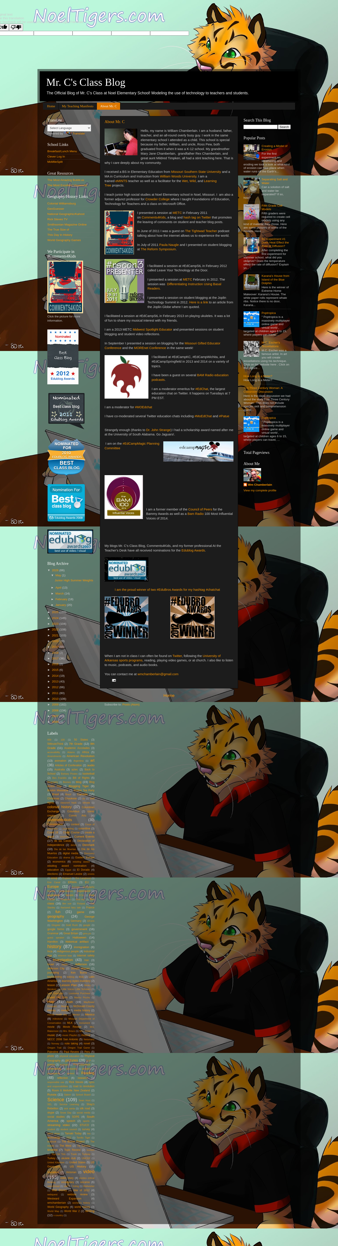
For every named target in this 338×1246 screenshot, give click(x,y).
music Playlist (69, 1035)
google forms (55, 929)
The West (65, 1145)
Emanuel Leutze (72, 873)
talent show (53, 1133)
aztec (74, 769)
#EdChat (201, 389)
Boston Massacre (57, 790)
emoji (54, 878)
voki (66, 1186)
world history (82, 1206)
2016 (55, 664)
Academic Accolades (77, 748)
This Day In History (59, 234)
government (79, 929)
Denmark (88, 845)
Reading (87, 1073)
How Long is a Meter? (258, 376)
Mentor (76, 1014)
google (86, 925)
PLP (88, 1060)
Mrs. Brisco (69, 1031)
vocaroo (85, 1182)
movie (50, 1026)
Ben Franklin (59, 778)
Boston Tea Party (84, 790)
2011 (55, 693)
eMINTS (121, 181)
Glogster (56, 925)
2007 (55, 716)
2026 (55, 570)
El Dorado (83, 869)
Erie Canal (53, 882)
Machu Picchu (82, 997)
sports (86, 1121)
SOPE (75, 1116)
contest (75, 824)
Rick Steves (76, 1082)
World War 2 (72, 1211)
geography (55, 916)
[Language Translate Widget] (69, 128)
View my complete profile (260, 490)
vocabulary (67, 1182)
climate (86, 802)
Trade (74, 1154)
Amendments (54, 756)
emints (90, 874)
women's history (81, 1202)
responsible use (55, 1082)
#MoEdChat (203, 416)
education (53, 869)
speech (71, 1120)
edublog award (81, 861)
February (61, 599)
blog (79, 782)
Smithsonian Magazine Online (67, 224)
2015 (55, 669)
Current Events (84, 836)
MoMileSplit (55, 161)
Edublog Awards (193, 550)
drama (66, 857)
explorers (53, 895)
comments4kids (59, 820)
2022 (55, 629)
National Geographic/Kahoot (66, 214)
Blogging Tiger (79, 786)
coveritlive (84, 828)
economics (59, 861)
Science (55, 1099)
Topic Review (72, 1149)
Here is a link (198, 302)
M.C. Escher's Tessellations (271, 344)
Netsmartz (89, 1039)
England (66, 878)
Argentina (78, 760)
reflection (62, 1078)
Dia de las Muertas (65, 849)
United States (77, 1162)
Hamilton (52, 941)
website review (77, 1194)
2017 (55, 658)
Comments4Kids (153, 217)
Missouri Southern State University (196, 172)
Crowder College (157, 199)
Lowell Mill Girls (57, 997)
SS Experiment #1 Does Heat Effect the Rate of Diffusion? (275, 242)
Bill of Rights (81, 777)
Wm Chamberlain (260, 484)
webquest (52, 1194)
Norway (55, 1043)
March (59, 593)
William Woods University (178, 176)
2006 (55, 721)
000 (49, 739)
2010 (55, 698)
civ (83, 798)
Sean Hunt (85, 1100)
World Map (53, 1211)
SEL (49, 1104)
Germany (76, 920)
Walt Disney (59, 1190)
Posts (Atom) (131, 704)
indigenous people (68, 951)
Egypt (68, 869)
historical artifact (77, 941)
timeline (52, 1149)
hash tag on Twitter (197, 217)
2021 (55, 635)
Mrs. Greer (85, 1031)
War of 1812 (81, 1190)
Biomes (67, 782)
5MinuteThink (55, 743)
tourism (90, 1150)
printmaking (54, 1068)
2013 (55, 681)
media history (82, 1010)
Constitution (55, 824)
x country (58, 1215)
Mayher (65, 1006)
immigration (81, 947)
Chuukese (71, 798)
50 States (81, 739)
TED (68, 1137)
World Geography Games (64, 240)
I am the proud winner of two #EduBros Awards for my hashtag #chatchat (167, 589)
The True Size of (58, 229)
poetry (51, 1064)
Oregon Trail (54, 1047)
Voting (75, 1186)
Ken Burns (79, 972)
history (54, 946)
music (51, 1035)
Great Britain (70, 933)
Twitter (177, 656)
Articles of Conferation (68, 765)
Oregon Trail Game (79, 1047)
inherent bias (65, 955)
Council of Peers (200, 509)
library (87, 985)
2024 (55, 618)
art (92, 760)
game (80, 912)
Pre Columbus (82, 1064)
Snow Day (65, 1112)
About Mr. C (108, 106)
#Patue (224, 416)
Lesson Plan (68, 985)
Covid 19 (52, 832)
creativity (64, 836)
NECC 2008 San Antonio (62, 1039)
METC (177, 213)
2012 (55, 687)
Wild (193, 181)
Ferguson (66, 899)
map (50, 1002)
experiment (83, 891)
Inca (49, 951)
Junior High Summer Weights (74, 580)
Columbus (73, 811)
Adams (71, 752)
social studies (56, 1116)
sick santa (69, 1108)
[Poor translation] (16, 27)
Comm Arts (77, 815)
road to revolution (83, 1086)
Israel (50, 964)
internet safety (85, 955)
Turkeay (86, 1154)
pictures (72, 1060)
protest (70, 1073)
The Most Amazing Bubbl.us (65, 180)
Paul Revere (71, 1051)
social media (83, 1112)
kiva (81, 976)
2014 (55, 675)
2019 (55, 646)
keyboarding (54, 976)
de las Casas (62, 840)
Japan (64, 964)
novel (87, 1043)
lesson (51, 985)
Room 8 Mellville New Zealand (71, 1090)
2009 (55, 704)
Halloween (79, 937)
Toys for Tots (58, 1154)
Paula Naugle (169, 245)
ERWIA (72, 882)
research (83, 1078)
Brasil (55, 794)
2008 (55, 710)
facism (69, 895)
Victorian (71, 1172)
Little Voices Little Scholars (76, 989)
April (58, 587)
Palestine (52, 1051)
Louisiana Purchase (79, 993)
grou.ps (87, 933)
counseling (68, 828)
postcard (64, 1064)
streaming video (58, 1125)
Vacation (53, 1172)
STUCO (84, 1125)
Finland (81, 903)
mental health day (57, 1014)
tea (89, 1133)
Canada (82, 794)
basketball (88, 773)
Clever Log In (56, 156)
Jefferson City (55, 968)
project (86, 1068)
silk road (85, 1108)
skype (50, 1112)
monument (84, 1023)
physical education (70, 1056)
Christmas (53, 798)
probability (71, 1068)
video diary (67, 1178)
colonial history (59, 807)
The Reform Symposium (158, 249)
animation (60, 760)
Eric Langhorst (83, 878)
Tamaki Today (73, 1133)
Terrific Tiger (83, 1137)
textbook (51, 1141)
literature (52, 989)
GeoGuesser (55, 208)
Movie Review (72, 1026)
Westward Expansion (64, 1198)
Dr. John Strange (158, 430)
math (69, 1002)
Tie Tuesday (84, 1145)
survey (86, 1129)
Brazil (68, 794)
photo (50, 1056)
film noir (66, 903)
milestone (58, 1018)
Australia (59, 769)
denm (73, 845)
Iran (86, 960)
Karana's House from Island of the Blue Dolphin (275, 279)
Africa (85, 752)
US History (78, 1166)
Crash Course (71, 832)
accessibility (53, 752)
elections (52, 873)
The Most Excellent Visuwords (67, 185)
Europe (53, 886)
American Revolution (80, 756)
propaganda (53, 1073)
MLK (70, 1022)
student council (68, 1129)
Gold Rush (72, 925)
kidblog (70, 977)
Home (51, 106)
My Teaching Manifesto (77, 106)
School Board (83, 1094)
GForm (90, 921)
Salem (67, 1094)
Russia (51, 1094)
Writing (89, 1211)
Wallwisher (88, 1186)
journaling (53, 972)
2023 (55, 623)
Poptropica (269, 313)
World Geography (58, 1206)
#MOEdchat (143, 407)
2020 (55, 641)
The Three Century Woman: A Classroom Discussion (263, 389)
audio (90, 765)
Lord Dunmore (55, 993)
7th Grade (76, 743)
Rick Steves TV (57, 219)
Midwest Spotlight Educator (152, 329)
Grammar (53, 933)
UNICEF (86, 1158)
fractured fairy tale (71, 907)
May (58, 575)
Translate (74, 133)
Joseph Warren (80, 968)
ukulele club (68, 1158)
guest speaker (55, 937)
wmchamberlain (56, 1202)
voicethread (53, 1186)
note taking (71, 1043)
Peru (87, 1051)
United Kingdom (55, 1162)
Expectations (66, 891)
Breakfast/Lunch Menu (62, 151)
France (90, 907)
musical (85, 1035)
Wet (185, 181)
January (61, 605)
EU (87, 882)
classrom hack (68, 802)
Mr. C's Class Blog (85, 82)
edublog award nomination (67, 865)
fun (57, 912)
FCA (81, 895)
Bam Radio (196, 514)
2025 (55, 612)
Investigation (63, 960)
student (51, 1129)
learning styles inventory (76, 981)
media (64, 1010)
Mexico (89, 1014)
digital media (70, 853)
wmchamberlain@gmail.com (157, 674)
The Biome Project (73, 1141)
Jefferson (81, 964)
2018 (55, 652)
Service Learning (69, 1104)
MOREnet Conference (150, 348)
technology (53, 1137)
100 (63, 739)
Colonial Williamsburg (61, 203)
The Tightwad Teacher (201, 231)
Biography (52, 782)
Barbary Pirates (69, 773)
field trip (80, 899)
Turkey (51, 1158)
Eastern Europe (84, 857)
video (88, 1171)
